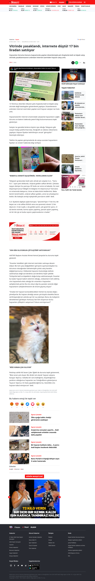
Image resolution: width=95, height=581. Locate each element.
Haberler (12, 533)
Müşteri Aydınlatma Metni (75, 540)
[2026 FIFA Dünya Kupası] (74, 2)
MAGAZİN (70, 6)
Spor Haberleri (33, 543)
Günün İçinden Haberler (35, 537)
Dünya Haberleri (13, 556)
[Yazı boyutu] (84, 62)
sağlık (11, 469)
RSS (69, 556)
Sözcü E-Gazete (33, 545)
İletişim (50, 533)
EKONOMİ (35, 6)
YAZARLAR (21, 6)
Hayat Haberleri (13, 553)
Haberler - (12, 39)
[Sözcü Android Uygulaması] (34, 568)
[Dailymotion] (25, 565)
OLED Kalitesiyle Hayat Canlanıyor (73, 84)
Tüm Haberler (32, 548)
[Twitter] (18, 565)
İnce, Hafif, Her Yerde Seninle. (72, 190)
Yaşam (17, 39)
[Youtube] (22, 565)
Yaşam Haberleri (68, 88)
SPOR (59, 6)
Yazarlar (11, 544)
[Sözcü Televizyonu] (11, 527)
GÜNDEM (28, 6)
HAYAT (64, 6)
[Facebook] (14, 565)
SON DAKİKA (12, 6)
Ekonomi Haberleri (14, 550)
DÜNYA (42, 6)
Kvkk (69, 533)
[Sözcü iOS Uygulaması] (34, 565)
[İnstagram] (11, 565)
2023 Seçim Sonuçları (15, 542)
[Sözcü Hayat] (25, 527)
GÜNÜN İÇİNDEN (51, 6)
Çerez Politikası (72, 543)
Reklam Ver (51, 543)
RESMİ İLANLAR (85, 6)
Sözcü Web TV (32, 540)
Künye (50, 540)
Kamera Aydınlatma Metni (75, 550)
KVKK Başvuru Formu (73, 553)
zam (22, 469)
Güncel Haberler (34, 533)
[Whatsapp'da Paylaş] (76, 62)
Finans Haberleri (13, 547)
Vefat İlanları (51, 545)
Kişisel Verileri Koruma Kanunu (76, 537)
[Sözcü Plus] (33, 527)
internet (17, 469)
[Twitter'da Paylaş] (73, 62)
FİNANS (77, 6)
